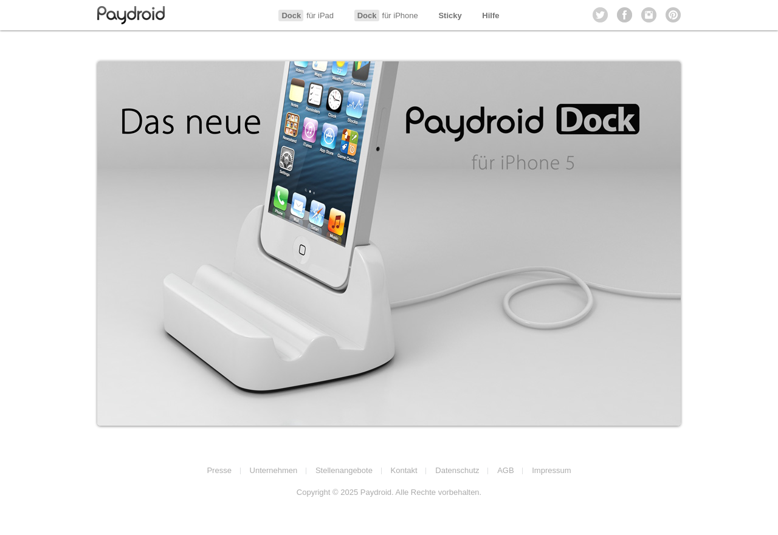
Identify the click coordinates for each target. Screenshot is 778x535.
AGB (505, 470)
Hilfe (490, 15)
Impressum (551, 470)
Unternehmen (274, 470)
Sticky (449, 15)
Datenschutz (457, 470)
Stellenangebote (344, 470)
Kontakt (404, 470)
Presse (219, 470)
